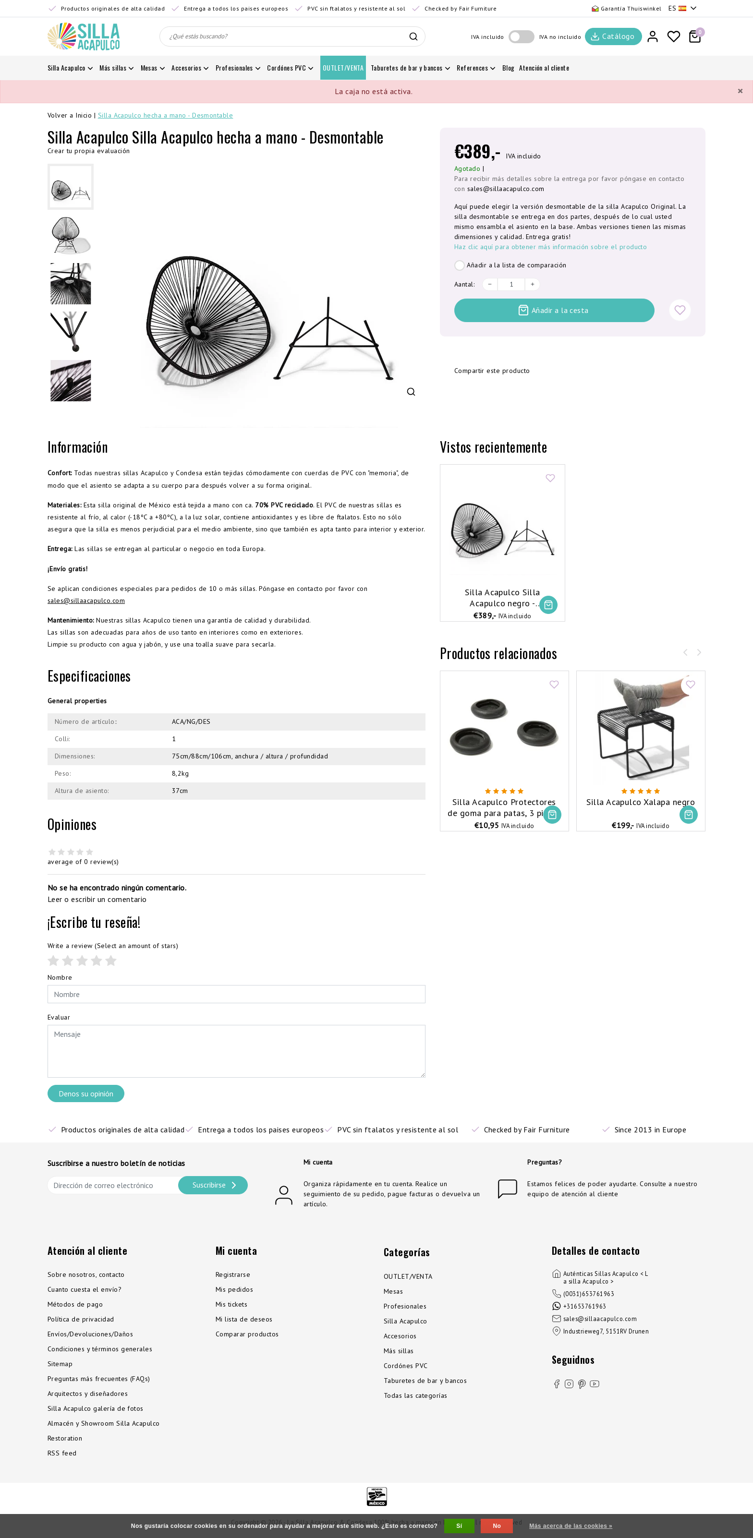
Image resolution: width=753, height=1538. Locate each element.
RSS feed (62, 1453)
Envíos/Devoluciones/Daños (90, 1334)
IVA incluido (487, 36)
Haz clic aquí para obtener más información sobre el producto (550, 246)
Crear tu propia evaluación (89, 150)
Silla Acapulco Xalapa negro (640, 801)
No (497, 1526)
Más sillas (399, 1350)
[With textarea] (236, 1051)
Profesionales (405, 1306)
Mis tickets (231, 1304)
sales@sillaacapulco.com (506, 188)
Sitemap (60, 1363)
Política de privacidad (81, 1319)
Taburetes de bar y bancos (425, 1380)
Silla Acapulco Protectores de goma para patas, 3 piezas (504, 807)
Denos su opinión (86, 1093)
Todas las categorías (416, 1395)
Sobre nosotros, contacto (86, 1274)
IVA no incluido (560, 36)
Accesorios (400, 1336)
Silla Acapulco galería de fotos (96, 1408)
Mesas (393, 1291)
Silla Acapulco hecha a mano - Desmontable (165, 115)
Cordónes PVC (406, 1365)
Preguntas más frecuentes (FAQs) (99, 1378)
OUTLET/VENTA (408, 1276)
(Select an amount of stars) (113, 945)
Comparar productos (247, 1334)
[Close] (740, 91)
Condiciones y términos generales (100, 1349)
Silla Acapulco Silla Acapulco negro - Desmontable (502, 598)
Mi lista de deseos (244, 1319)
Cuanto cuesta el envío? (84, 1289)
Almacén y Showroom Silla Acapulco (104, 1423)
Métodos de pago (75, 1304)
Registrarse (233, 1274)
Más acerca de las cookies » (570, 1526)
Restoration (65, 1438)
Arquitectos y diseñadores (88, 1393)
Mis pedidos (234, 1289)
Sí (459, 1526)
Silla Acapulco (405, 1321)
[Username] (236, 994)
